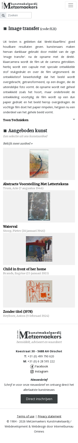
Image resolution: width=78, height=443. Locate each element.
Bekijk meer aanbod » (18, 143)
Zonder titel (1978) (18, 312)
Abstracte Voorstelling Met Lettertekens (35, 184)
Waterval (10, 227)
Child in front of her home (24, 269)
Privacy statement (49, 416)
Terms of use (25, 416)
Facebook (39, 366)
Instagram (39, 371)
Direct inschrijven (39, 399)
